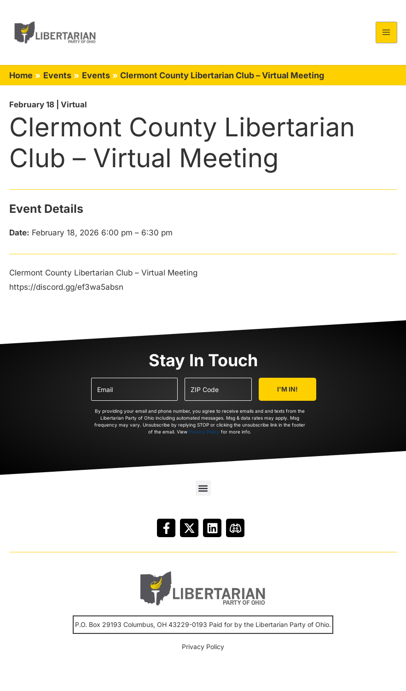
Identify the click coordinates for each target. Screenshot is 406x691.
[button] (203, 491)
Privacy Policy (204, 435)
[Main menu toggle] (386, 34)
